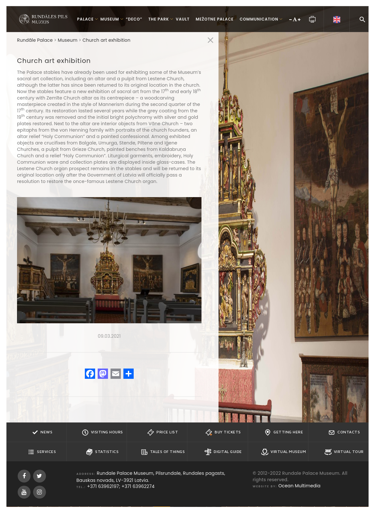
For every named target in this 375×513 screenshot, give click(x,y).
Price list (162, 432)
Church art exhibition (106, 40)
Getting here (283, 432)
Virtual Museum (283, 452)
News (41, 432)
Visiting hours (102, 432)
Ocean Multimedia (299, 486)
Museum (67, 40)
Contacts (344, 432)
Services (42, 452)
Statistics (102, 452)
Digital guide (223, 452)
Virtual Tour (344, 452)
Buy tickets (223, 432)
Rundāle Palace (35, 40)
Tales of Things (163, 452)
